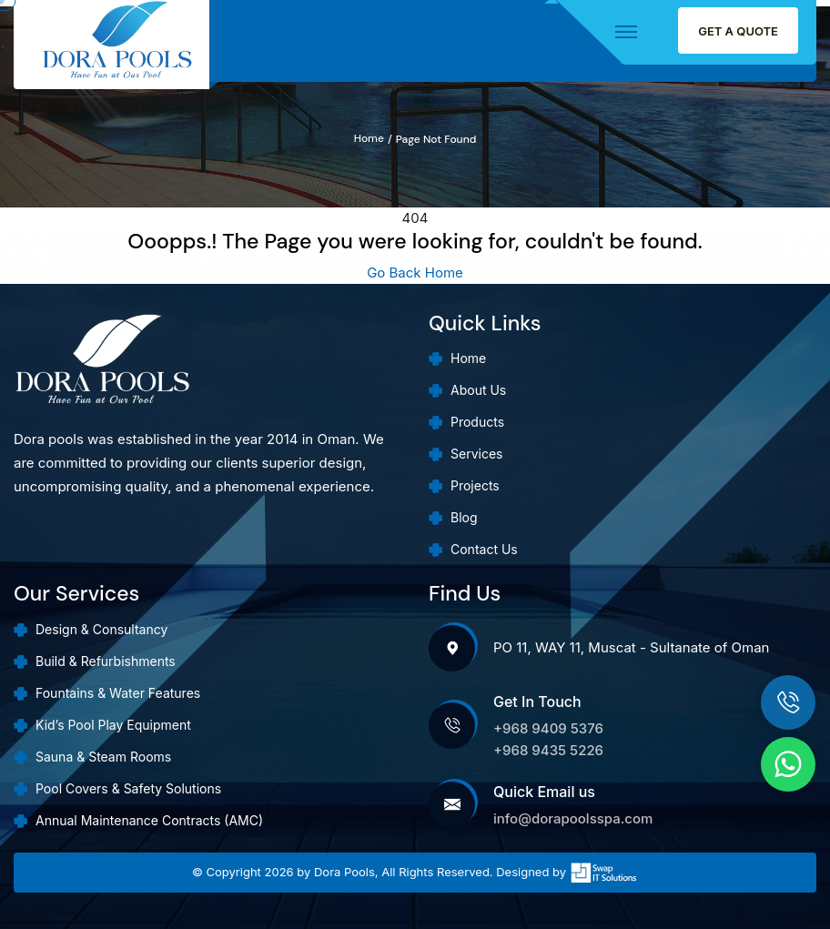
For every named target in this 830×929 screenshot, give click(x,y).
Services (476, 453)
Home (369, 139)
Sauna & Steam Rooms (103, 756)
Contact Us (484, 549)
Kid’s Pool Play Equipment (113, 724)
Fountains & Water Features (117, 693)
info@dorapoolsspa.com (573, 818)
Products (477, 421)
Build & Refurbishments (105, 661)
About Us (478, 390)
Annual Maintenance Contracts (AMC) (149, 820)
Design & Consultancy (101, 629)
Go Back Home (415, 272)
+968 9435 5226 (548, 750)
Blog (464, 517)
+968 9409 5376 (548, 728)
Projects (475, 485)
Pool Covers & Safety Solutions (128, 788)
